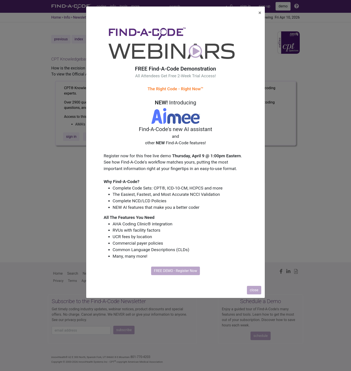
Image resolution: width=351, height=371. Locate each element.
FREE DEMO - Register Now (175, 271)
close (254, 290)
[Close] (260, 12)
